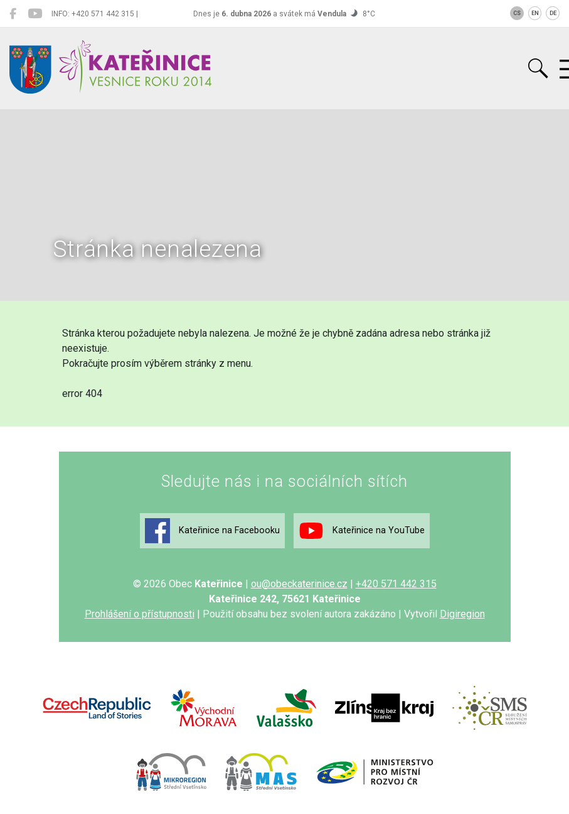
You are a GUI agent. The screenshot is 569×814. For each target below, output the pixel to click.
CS (517, 13)
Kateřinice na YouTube (362, 530)
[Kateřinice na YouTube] (35, 13)
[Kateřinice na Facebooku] (12, 13)
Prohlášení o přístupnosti (139, 614)
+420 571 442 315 (396, 584)
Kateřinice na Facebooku (212, 530)
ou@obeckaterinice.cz (299, 584)
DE (553, 13)
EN (535, 13)
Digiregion (462, 614)
